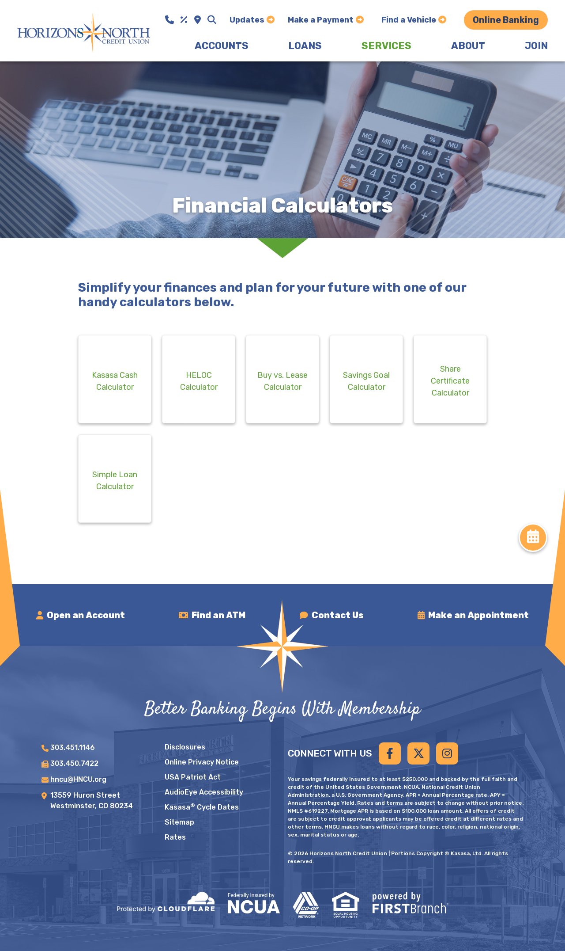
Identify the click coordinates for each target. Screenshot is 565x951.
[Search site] (211, 19)
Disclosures (185, 747)
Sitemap (179, 822)
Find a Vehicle (408, 20)
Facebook (390, 753)
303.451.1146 (72, 747)
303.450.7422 (74, 763)
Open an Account (87, 615)
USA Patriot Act (193, 777)
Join (536, 46)
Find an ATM (219, 615)
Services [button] (386, 46)
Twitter (418, 753)
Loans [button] (305, 46)
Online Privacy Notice (202, 762)
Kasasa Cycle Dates (202, 807)
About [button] (468, 46)
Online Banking (506, 20)
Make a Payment (321, 20)
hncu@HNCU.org (78, 779)
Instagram (447, 753)
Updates (247, 20)
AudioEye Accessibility (204, 792)
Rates (175, 837)
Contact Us (338, 615)
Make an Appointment (478, 615)
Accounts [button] (222, 46)
